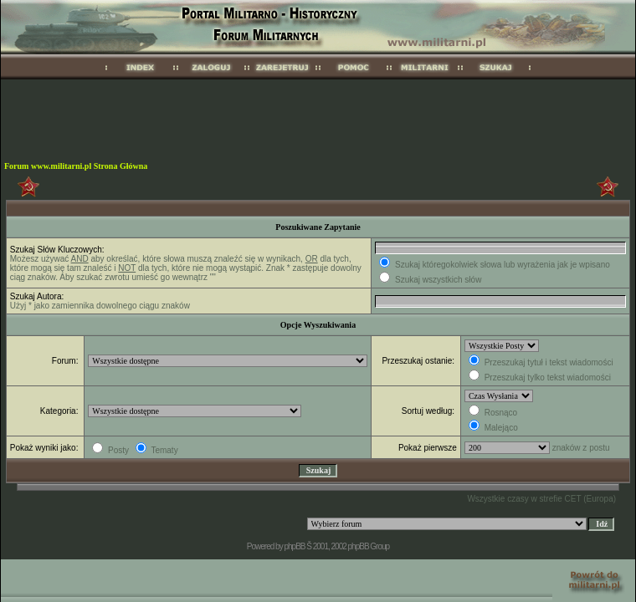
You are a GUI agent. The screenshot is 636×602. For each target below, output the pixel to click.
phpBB (294, 546)
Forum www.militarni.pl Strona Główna (75, 166)
